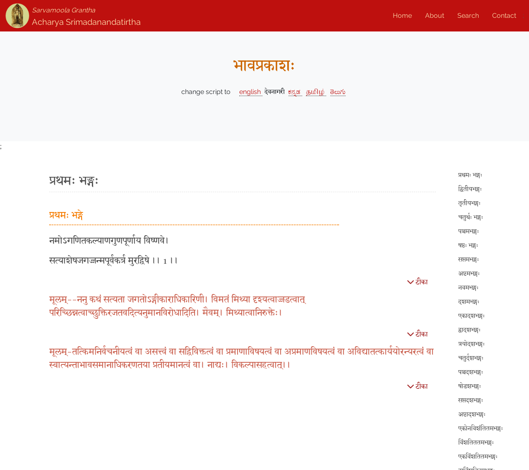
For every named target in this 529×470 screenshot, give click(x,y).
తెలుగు (338, 92)
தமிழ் (316, 92)
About (434, 15)
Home (402, 15)
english (250, 92)
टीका (417, 282)
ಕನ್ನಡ (295, 92)
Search (468, 15)
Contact (504, 15)
